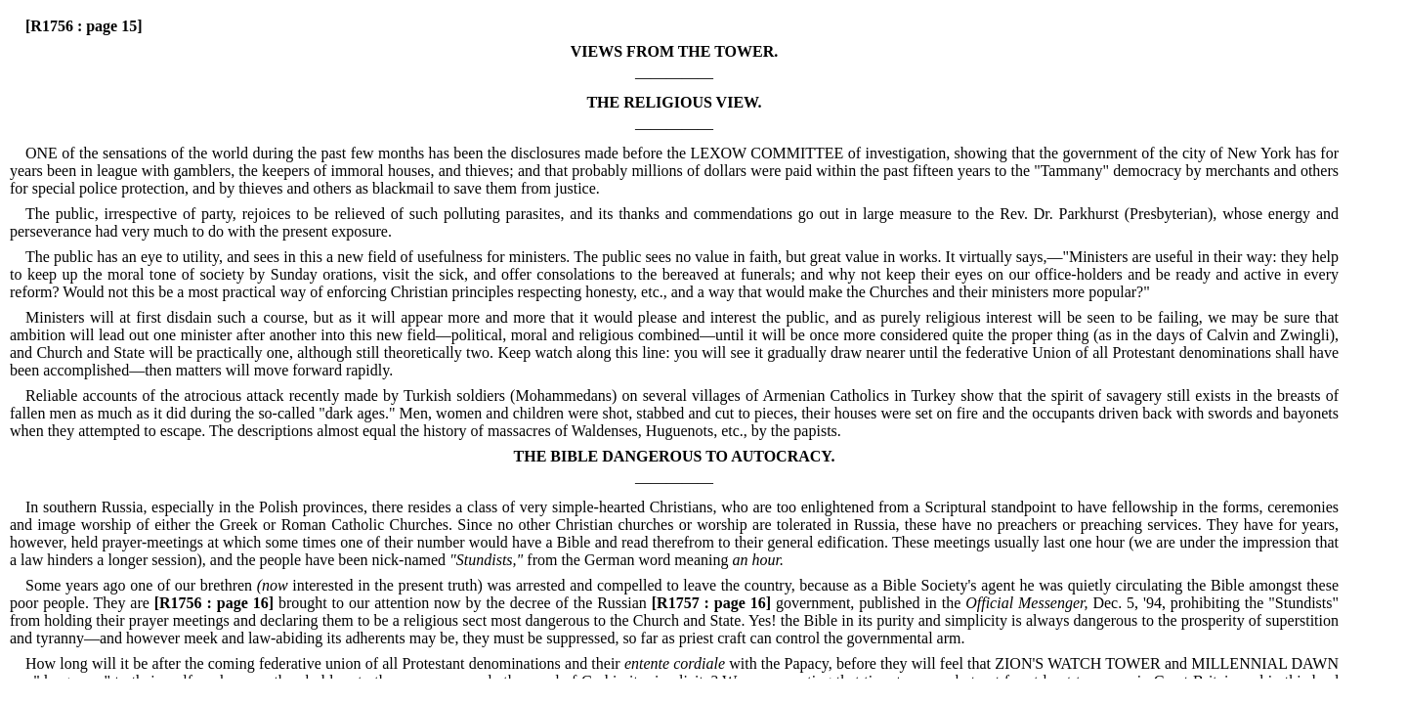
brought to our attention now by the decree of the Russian (398, 602)
